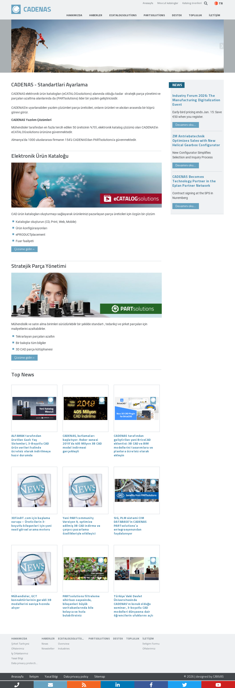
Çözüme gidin (24, 249)
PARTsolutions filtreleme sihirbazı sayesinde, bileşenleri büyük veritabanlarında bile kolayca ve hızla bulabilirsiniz (81, 606)
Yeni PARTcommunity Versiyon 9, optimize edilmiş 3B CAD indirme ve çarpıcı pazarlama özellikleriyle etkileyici (81, 525)
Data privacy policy (76, 676)
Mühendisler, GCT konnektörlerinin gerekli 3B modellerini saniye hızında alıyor (31, 602)
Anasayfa (148, 3)
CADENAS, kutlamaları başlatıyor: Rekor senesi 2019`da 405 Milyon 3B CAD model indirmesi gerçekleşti (82, 443)
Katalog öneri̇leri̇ (192, 3)
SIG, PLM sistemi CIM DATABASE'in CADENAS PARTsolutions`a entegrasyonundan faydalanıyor (130, 525)
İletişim (34, 676)
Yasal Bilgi (51, 676)
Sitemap (99, 676)
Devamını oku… (185, 124)
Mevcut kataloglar (167, 3)
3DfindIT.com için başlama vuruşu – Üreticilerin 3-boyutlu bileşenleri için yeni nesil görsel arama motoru (31, 523)
